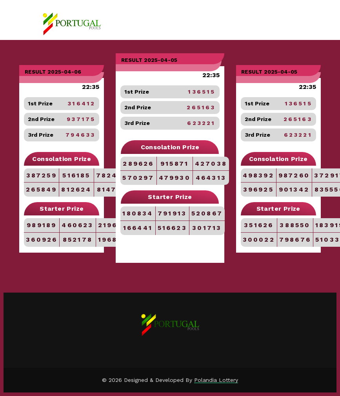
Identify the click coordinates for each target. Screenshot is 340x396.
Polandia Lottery (216, 380)
